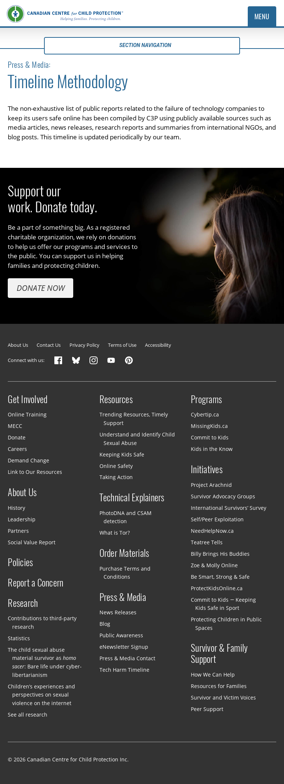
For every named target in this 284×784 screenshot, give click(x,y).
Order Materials (124, 553)
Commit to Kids (210, 437)
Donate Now (41, 288)
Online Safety (116, 465)
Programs (206, 399)
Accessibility (158, 345)
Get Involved (27, 399)
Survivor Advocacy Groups (223, 495)
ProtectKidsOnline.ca (217, 587)
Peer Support (207, 708)
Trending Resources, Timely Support (133, 418)
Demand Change (28, 460)
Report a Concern (35, 583)
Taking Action (116, 477)
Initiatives (207, 469)
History (16, 507)
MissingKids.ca (209, 425)
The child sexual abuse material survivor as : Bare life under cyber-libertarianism (44, 662)
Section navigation (142, 45)
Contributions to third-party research (42, 622)
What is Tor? (114, 532)
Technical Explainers (132, 497)
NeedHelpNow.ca (212, 530)
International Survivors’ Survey (228, 507)
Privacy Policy (84, 345)
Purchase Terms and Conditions (125, 572)
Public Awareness (121, 635)
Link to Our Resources (35, 471)
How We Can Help (213, 674)
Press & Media (122, 597)
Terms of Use (122, 345)
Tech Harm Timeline (124, 669)
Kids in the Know (212, 448)
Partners (18, 530)
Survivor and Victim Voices (223, 697)
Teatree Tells (207, 541)
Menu (262, 16)
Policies (20, 562)
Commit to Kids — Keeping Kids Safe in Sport (223, 603)
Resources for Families (219, 686)
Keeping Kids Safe (121, 454)
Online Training (27, 414)
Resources (116, 399)
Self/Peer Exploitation (217, 518)
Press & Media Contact (127, 658)
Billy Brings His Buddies (220, 553)
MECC (15, 425)
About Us (18, 345)
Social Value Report (31, 541)
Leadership (22, 518)
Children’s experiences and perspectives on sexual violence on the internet (41, 694)
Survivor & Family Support (219, 653)
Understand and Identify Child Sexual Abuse (137, 438)
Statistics (19, 638)
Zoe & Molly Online (214, 564)
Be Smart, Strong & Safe (220, 576)
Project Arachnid (211, 484)
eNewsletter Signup (123, 646)
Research (23, 603)
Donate (17, 437)
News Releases (117, 612)
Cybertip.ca (205, 414)
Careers (17, 448)
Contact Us (49, 345)
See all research (27, 714)
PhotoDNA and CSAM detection (125, 517)
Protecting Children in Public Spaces (226, 623)
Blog (104, 623)
